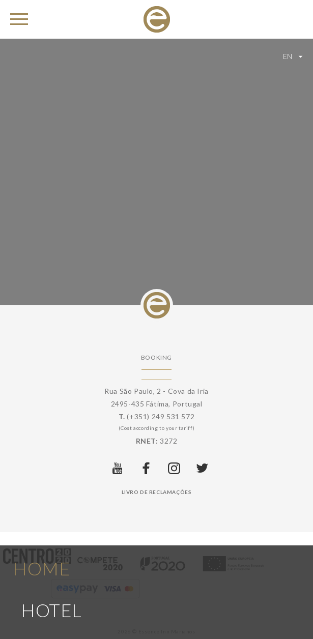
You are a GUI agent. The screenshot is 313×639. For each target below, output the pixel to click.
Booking (156, 357)
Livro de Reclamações (157, 492)
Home (41, 556)
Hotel (51, 598)
